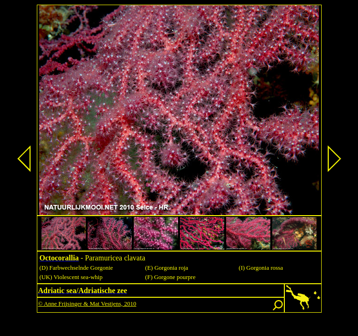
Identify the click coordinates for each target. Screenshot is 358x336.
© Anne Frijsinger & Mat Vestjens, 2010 (87, 303)
